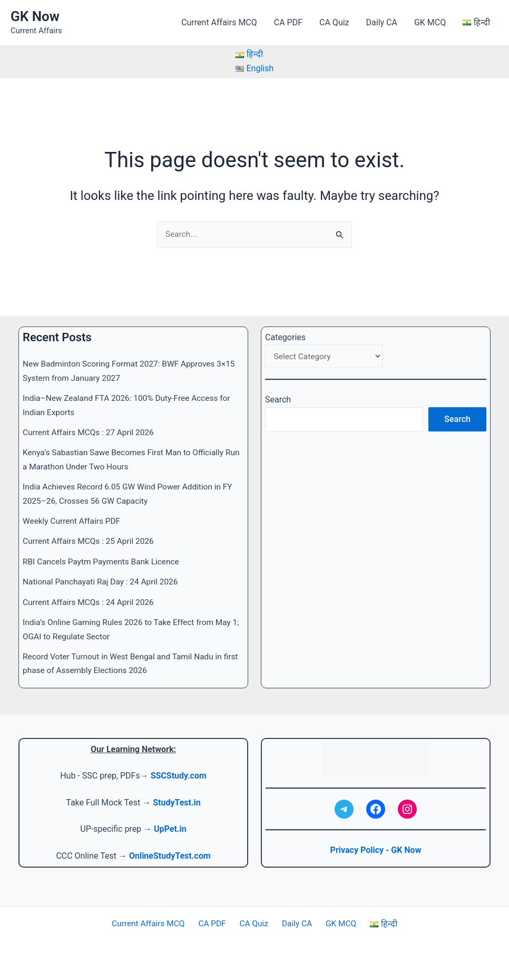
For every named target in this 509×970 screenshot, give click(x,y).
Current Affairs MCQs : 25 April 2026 (91, 541)
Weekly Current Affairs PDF (73, 521)
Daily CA (381, 22)
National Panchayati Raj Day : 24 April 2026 (103, 582)
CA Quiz (334, 22)
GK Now (35, 16)
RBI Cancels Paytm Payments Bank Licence (104, 561)
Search (278, 401)
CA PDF (288, 22)
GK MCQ (430, 22)
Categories (285, 338)
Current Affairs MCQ (219, 22)
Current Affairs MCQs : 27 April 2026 (91, 432)
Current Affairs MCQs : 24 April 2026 (91, 602)
